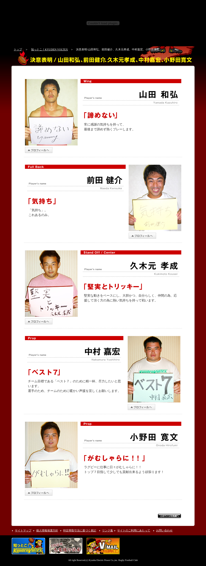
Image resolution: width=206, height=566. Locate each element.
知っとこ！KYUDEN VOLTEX (49, 49)
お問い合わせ (164, 530)
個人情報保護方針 (47, 530)
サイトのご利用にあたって (133, 530)
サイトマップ (23, 530)
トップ (18, 49)
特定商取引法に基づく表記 (79, 530)
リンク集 (107, 530)
